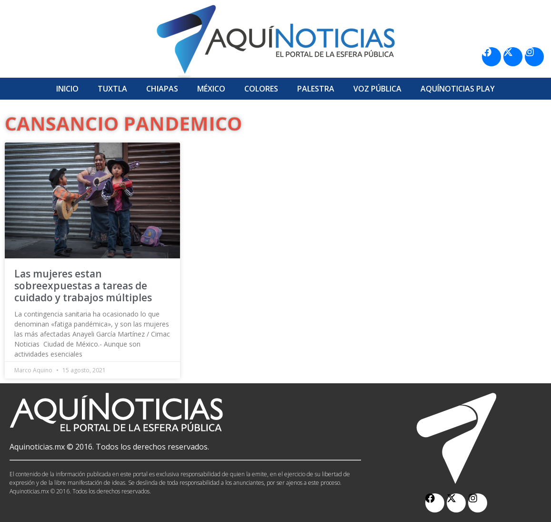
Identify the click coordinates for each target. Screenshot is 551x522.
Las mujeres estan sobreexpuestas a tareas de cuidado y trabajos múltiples (83, 285)
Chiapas (162, 88)
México (211, 88)
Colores (261, 88)
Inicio (67, 88)
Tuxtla (112, 88)
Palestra (315, 88)
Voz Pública (377, 88)
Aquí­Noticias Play (458, 88)
